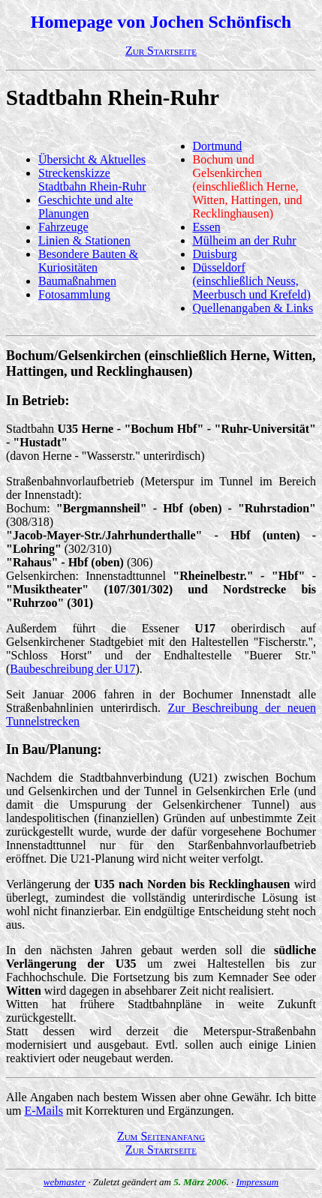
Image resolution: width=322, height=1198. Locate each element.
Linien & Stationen (84, 240)
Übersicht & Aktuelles (92, 159)
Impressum (257, 1181)
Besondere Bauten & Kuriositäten (88, 261)
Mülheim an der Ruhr (244, 240)
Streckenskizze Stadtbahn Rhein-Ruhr (92, 180)
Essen (207, 227)
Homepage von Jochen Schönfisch (161, 22)
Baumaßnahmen (77, 281)
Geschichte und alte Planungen (85, 207)
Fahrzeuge (63, 227)
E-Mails (43, 1110)
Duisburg (215, 254)
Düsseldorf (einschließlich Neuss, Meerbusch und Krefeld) (252, 281)
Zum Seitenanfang (161, 1136)
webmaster (65, 1181)
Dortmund (217, 146)
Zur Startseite (161, 50)
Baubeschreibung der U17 (72, 668)
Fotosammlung (74, 294)
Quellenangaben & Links (253, 308)
